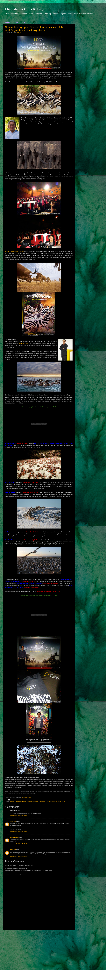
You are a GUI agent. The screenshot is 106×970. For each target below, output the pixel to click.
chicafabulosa (14, 837)
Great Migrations (23, 343)
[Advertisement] (38, 948)
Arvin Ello (13, 821)
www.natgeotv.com (26, 797)
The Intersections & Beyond (26, 9)
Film (24, 801)
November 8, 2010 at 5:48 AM (18, 844)
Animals (11, 801)
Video (59, 801)
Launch (36, 801)
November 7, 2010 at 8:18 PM (18, 815)
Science (48, 801)
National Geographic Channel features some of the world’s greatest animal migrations (34, 29)
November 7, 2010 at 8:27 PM (18, 831)
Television (54, 801)
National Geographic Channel (14, 251)
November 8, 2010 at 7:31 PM (18, 856)
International (29, 801)
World (63, 801)
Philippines (42, 801)
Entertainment (19, 801)
